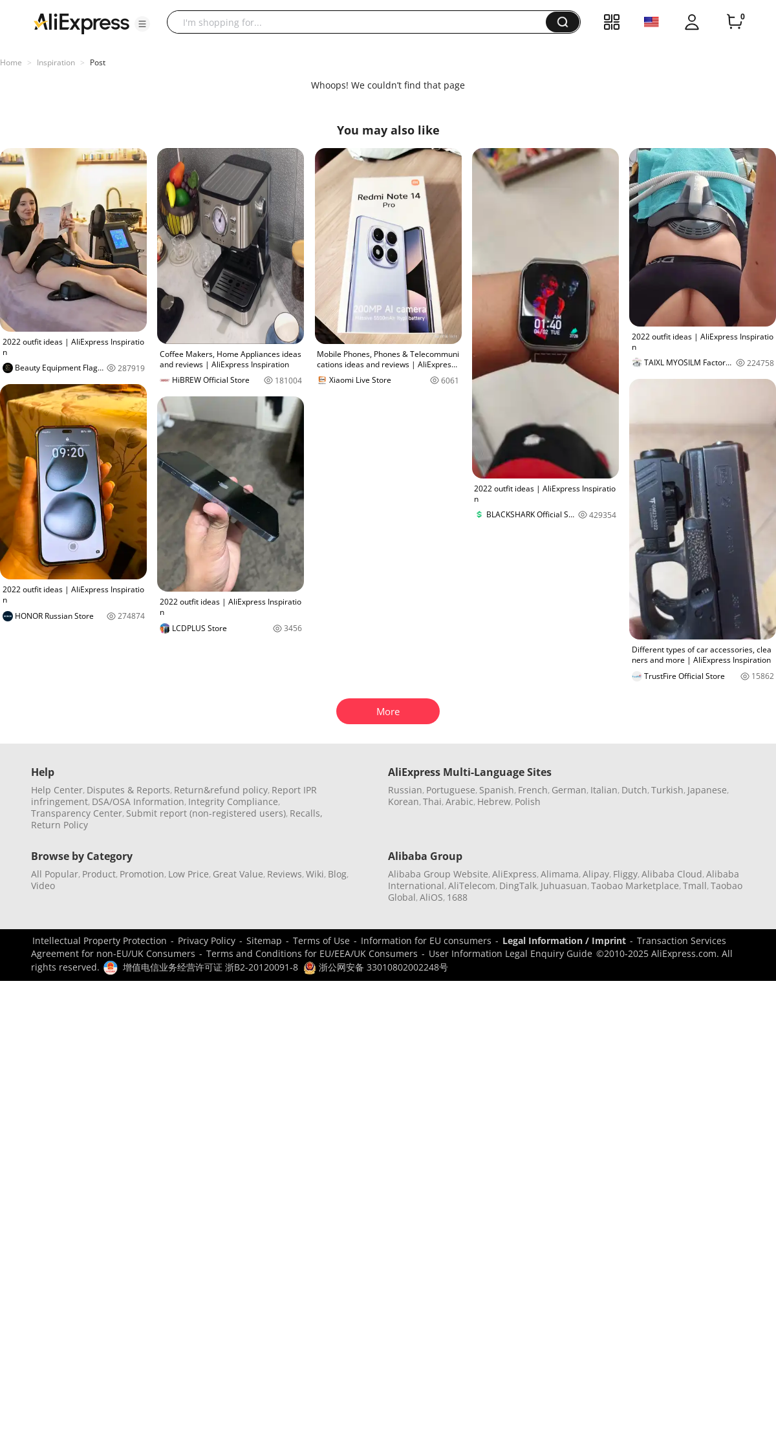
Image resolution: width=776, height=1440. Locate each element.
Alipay (596, 874)
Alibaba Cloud (671, 874)
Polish (528, 801)
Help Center (57, 790)
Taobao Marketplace (635, 885)
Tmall (695, 885)
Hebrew (494, 801)
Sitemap (264, 940)
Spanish (496, 790)
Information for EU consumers (426, 940)
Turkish (667, 790)
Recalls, (306, 813)
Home (11, 62)
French (533, 790)
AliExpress (514, 874)
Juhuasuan (564, 885)
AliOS (431, 897)
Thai (432, 801)
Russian (405, 790)
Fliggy (625, 874)
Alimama (560, 874)
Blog (337, 874)
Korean (403, 801)
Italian (604, 790)
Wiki (315, 874)
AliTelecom (471, 885)
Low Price (188, 874)
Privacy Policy (206, 940)
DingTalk (518, 885)
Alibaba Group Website (438, 874)
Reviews (284, 874)
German (569, 790)
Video (43, 885)
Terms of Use (321, 940)
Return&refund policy (221, 790)
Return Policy (59, 825)
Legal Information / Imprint (564, 940)
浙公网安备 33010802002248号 (375, 967)
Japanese (707, 790)
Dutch (634, 790)
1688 (457, 897)
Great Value (238, 874)
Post (97, 62)
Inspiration (56, 62)
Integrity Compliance (233, 801)
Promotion (142, 874)
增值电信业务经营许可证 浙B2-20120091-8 (210, 967)
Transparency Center (76, 813)
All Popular (54, 874)
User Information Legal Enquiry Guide (510, 953)
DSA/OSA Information (138, 801)
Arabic (459, 801)
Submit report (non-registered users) (206, 813)
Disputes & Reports (128, 790)
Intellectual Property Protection (99, 940)
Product (99, 874)
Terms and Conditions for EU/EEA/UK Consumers (312, 953)
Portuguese (450, 790)
